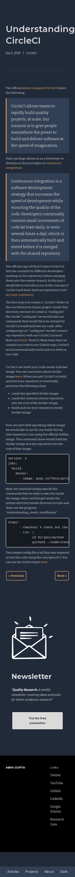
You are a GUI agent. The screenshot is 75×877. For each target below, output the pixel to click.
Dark (64, 872)
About (49, 872)
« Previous (16, 576)
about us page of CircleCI (39, 88)
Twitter (55, 775)
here (24, 340)
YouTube (56, 783)
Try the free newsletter (37, 721)
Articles (13, 872)
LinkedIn (56, 799)
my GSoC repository (19, 295)
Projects (31, 872)
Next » (62, 576)
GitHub (55, 791)
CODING (31, 53)
